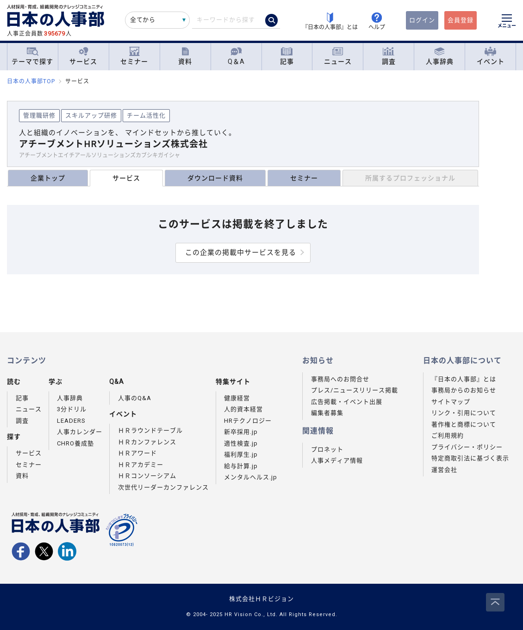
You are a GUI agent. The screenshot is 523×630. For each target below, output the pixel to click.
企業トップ (48, 178)
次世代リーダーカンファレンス (163, 487)
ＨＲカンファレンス (147, 442)
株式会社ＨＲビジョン (261, 598)
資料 (185, 56)
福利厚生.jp (241, 454)
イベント (490, 56)
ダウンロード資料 (215, 178)
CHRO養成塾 (75, 443)
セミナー (134, 56)
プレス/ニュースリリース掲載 (354, 390)
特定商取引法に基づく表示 (470, 458)
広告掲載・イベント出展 (346, 401)
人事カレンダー (79, 431)
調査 (389, 56)
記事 (287, 56)
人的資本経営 (243, 409)
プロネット (327, 449)
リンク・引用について (463, 412)
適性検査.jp (241, 443)
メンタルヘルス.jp (250, 477)
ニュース (338, 56)
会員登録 (460, 20)
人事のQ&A (134, 398)
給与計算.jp (241, 466)
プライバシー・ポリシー (467, 447)
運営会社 (444, 469)
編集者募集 (327, 412)
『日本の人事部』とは (463, 379)
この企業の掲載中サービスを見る (240, 252)
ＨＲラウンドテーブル (150, 430)
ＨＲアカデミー (140, 464)
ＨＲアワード (137, 453)
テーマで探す (32, 56)
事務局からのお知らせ (463, 390)
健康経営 (237, 398)
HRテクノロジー (248, 420)
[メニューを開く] (507, 22)
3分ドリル (72, 409)
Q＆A (236, 56)
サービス (83, 56)
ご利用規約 (447, 435)
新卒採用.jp (241, 431)
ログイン (422, 20)
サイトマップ (450, 401)
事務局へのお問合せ (340, 379)
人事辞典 (440, 56)
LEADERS (71, 420)
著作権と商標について (463, 424)
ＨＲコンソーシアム (147, 475)
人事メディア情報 (337, 460)
